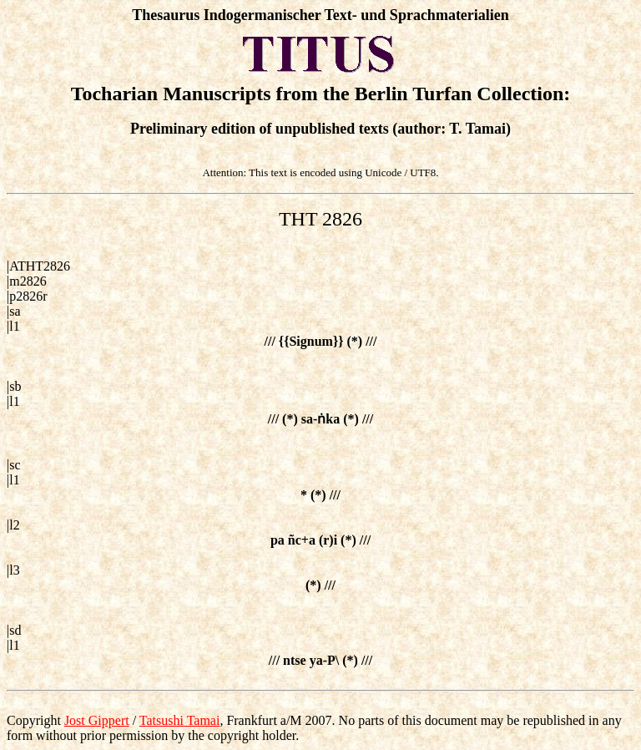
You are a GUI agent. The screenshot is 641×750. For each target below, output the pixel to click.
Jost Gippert (96, 720)
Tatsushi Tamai (179, 720)
